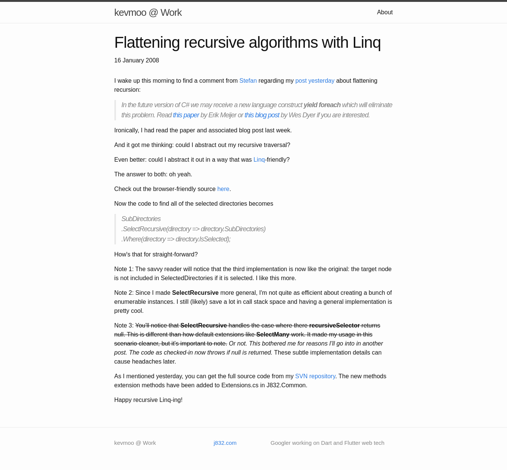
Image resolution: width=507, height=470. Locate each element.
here (223, 189)
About (385, 12)
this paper (186, 115)
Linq (259, 159)
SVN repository (315, 376)
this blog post (262, 115)
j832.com (225, 443)
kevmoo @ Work (148, 12)
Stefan (248, 80)
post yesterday (315, 80)
